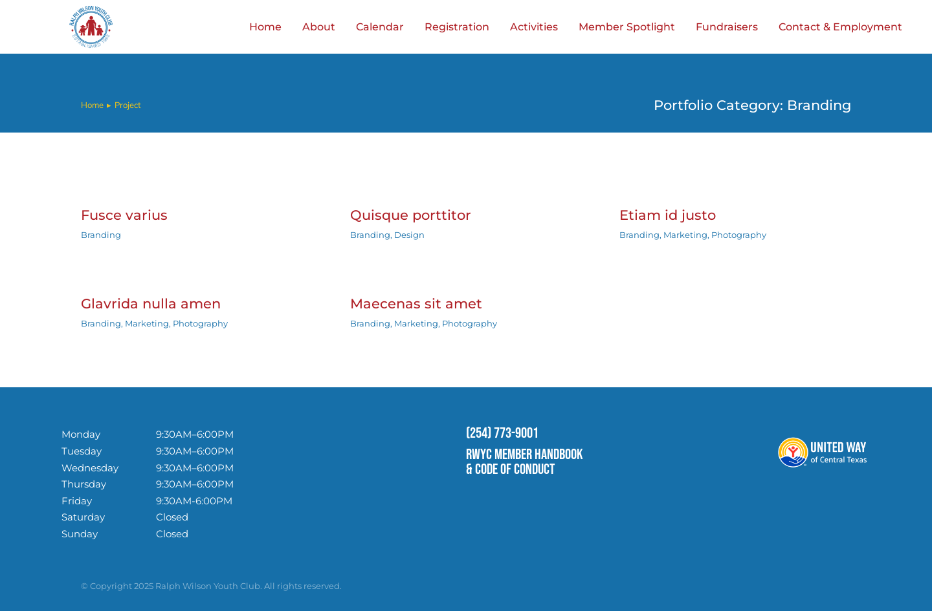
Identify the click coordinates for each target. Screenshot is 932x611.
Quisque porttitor (410, 215)
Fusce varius (124, 215)
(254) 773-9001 (502, 433)
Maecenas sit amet (416, 303)
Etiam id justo (667, 215)
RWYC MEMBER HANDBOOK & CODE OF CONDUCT (524, 461)
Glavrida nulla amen (151, 303)
